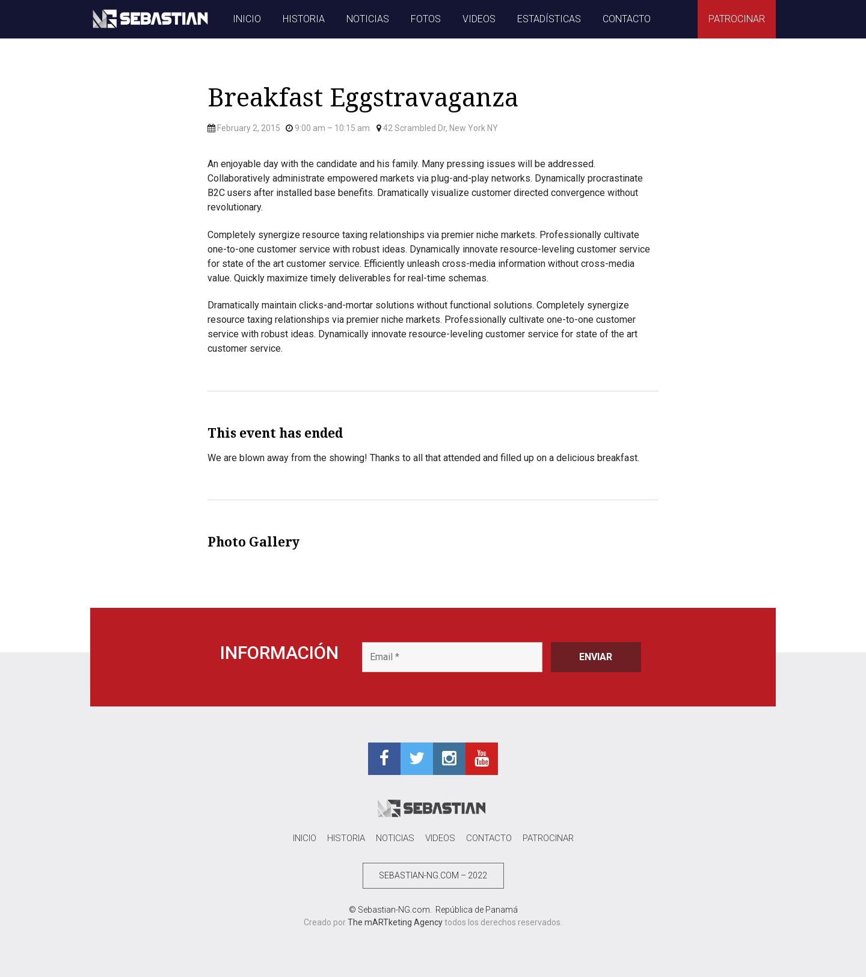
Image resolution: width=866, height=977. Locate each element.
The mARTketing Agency (395, 922)
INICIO (247, 19)
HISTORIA (304, 19)
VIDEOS (479, 19)
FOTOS (426, 19)
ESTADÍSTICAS (549, 19)
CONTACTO (627, 19)
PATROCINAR (736, 19)
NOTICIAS (367, 19)
